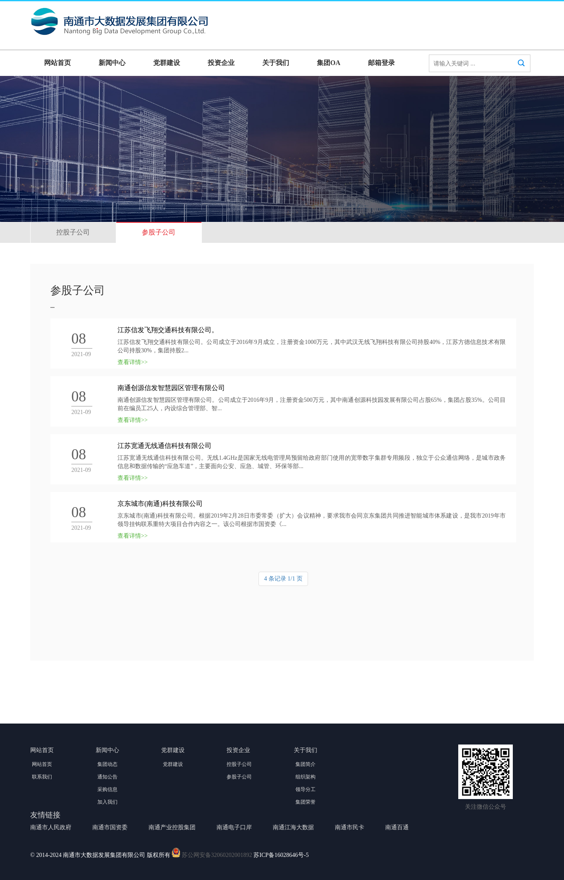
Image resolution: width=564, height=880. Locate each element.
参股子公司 (158, 232)
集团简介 (305, 764)
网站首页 (57, 62)
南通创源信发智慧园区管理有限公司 (171, 387)
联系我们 (42, 777)
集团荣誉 (305, 802)
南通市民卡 (349, 827)
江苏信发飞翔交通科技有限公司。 (168, 329)
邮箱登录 (381, 62)
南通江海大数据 (293, 827)
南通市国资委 (110, 827)
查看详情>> (133, 362)
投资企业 (221, 62)
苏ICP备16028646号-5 (280, 855)
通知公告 (107, 777)
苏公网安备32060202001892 (217, 855)
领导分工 (305, 789)
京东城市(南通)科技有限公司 (160, 503)
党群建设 (166, 62)
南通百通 (397, 827)
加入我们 (107, 802)
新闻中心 (112, 62)
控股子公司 (73, 232)
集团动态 (107, 764)
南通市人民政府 (50, 827)
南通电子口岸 (234, 827)
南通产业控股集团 (172, 827)
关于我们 (275, 62)
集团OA (328, 62)
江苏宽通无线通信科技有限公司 (165, 445)
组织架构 (305, 777)
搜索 (521, 71)
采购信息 (107, 789)
